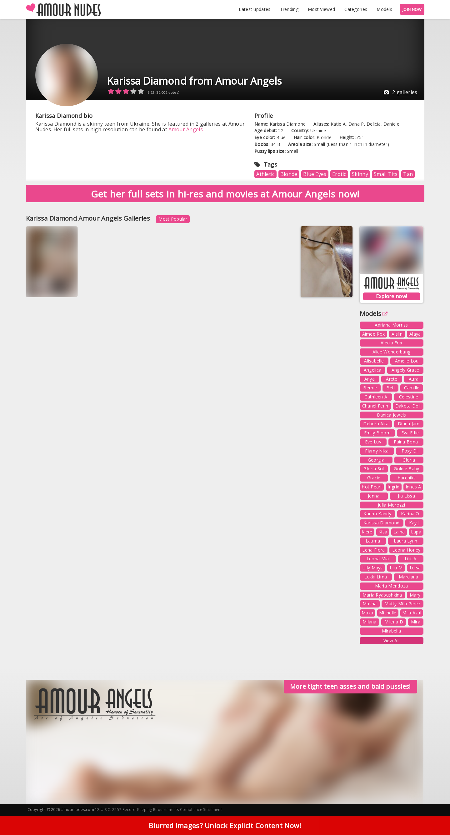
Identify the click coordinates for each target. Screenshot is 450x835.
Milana (369, 622)
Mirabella (391, 631)
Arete (392, 379)
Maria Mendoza (391, 586)
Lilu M (396, 568)
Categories (355, 9)
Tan (408, 174)
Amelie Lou (407, 361)
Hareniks (407, 478)
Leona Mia (378, 559)
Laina (399, 532)
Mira (415, 622)
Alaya (415, 334)
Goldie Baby (406, 469)
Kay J (414, 523)
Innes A (413, 487)
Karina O (410, 514)
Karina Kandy (377, 514)
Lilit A (410, 559)
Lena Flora (373, 550)
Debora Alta (375, 424)
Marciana (408, 577)
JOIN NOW (412, 9)
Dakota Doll (408, 406)
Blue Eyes (315, 174)
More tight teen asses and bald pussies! (350, 686)
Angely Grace (405, 370)
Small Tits (386, 174)
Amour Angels (185, 129)
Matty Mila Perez (402, 604)
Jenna (374, 496)
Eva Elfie (410, 433)
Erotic (339, 174)
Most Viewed (321, 9)
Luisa (415, 568)
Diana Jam (409, 424)
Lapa (416, 532)
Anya (369, 379)
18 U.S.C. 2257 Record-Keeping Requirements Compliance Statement (158, 809)
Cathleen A (375, 397)
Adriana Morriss (391, 325)
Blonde (289, 174)
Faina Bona (406, 442)
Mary (415, 595)
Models (384, 9)
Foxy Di (410, 451)
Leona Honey (406, 550)
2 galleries (401, 92)
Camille (411, 388)
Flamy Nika (376, 451)
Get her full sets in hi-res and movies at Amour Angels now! (225, 194)
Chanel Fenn (375, 406)
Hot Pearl (372, 487)
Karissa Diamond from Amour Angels (194, 81)
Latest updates (254, 9)
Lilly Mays (372, 568)
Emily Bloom (377, 433)
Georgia (376, 460)
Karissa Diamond (381, 523)
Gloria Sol (373, 469)
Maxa (367, 613)
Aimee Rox (373, 334)
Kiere (367, 532)
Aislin (397, 334)
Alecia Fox (391, 343)
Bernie (370, 388)
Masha (369, 604)
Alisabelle (374, 361)
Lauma (373, 541)
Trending (289, 9)
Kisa (382, 532)
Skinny (360, 174)
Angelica (372, 370)
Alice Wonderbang (391, 352)
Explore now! (391, 296)
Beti (390, 388)
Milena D (393, 622)
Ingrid (393, 487)
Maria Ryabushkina (382, 595)
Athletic (265, 174)
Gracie (374, 478)
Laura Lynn (405, 541)
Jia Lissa (406, 496)
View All (391, 640)
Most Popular (172, 219)
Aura (413, 379)
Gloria (408, 460)
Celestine (408, 397)
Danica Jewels (391, 415)
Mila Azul (411, 613)
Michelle (387, 613)
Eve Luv (373, 442)
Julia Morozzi (391, 505)
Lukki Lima (375, 577)
